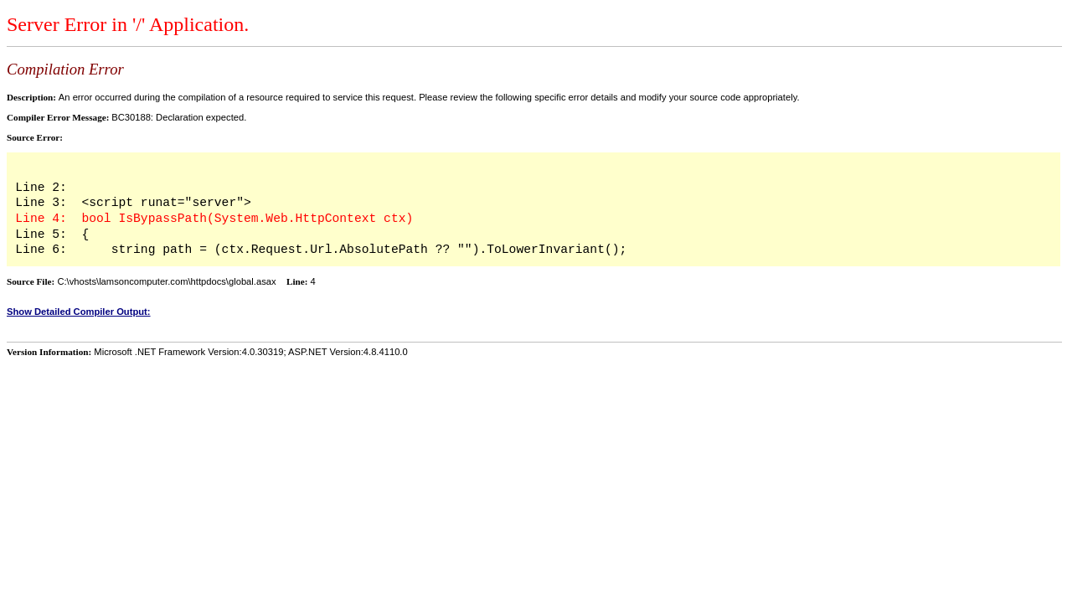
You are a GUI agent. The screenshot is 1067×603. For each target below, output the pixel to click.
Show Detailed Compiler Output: (79, 312)
